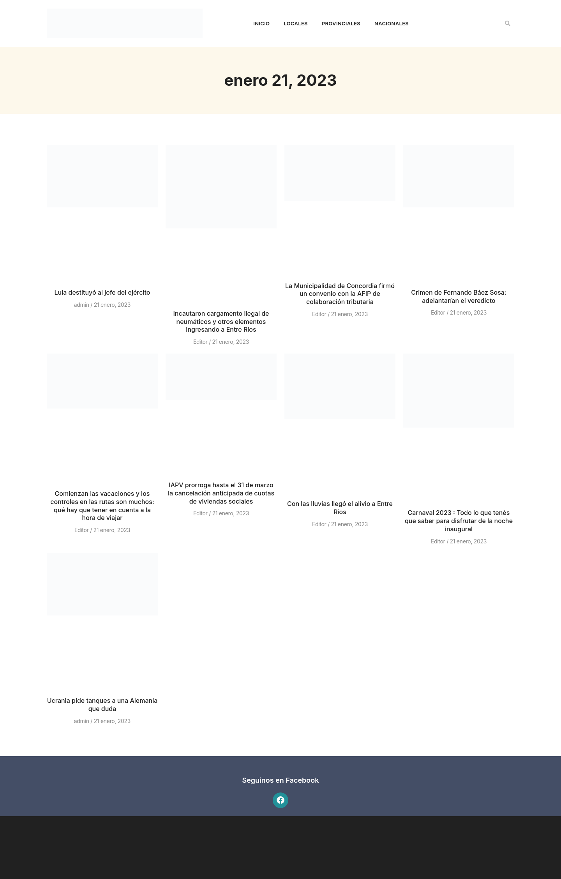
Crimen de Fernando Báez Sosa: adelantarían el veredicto (458, 296)
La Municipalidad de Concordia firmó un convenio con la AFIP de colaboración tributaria (340, 294)
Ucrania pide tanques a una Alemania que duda (102, 705)
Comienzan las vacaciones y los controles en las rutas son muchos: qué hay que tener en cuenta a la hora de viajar (102, 506)
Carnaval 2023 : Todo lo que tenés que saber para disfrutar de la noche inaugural (459, 521)
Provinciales (341, 23)
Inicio (261, 23)
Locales (295, 23)
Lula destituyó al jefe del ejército (102, 292)
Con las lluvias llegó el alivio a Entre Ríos (340, 508)
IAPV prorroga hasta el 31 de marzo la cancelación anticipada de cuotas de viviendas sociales (221, 493)
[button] (508, 23)
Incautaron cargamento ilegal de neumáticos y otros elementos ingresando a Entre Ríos (221, 322)
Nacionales (391, 23)
